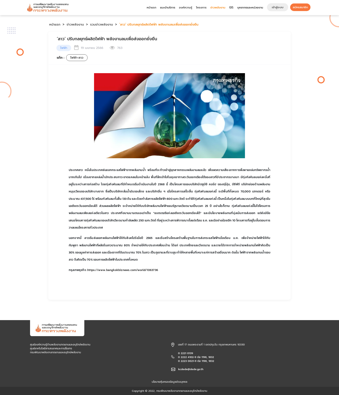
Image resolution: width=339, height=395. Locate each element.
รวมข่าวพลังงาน (101, 24)
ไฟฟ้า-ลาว (76, 57)
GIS (231, 7)
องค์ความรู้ (185, 7)
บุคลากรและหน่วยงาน (250, 7)
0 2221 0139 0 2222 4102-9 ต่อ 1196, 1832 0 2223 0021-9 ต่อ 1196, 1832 (196, 357)
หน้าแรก (151, 7)
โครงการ (201, 7)
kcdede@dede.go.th (190, 369)
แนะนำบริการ (167, 7)
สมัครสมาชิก (300, 7)
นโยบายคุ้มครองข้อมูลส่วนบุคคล (169, 382)
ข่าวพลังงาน (217, 7)
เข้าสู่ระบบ (277, 7)
